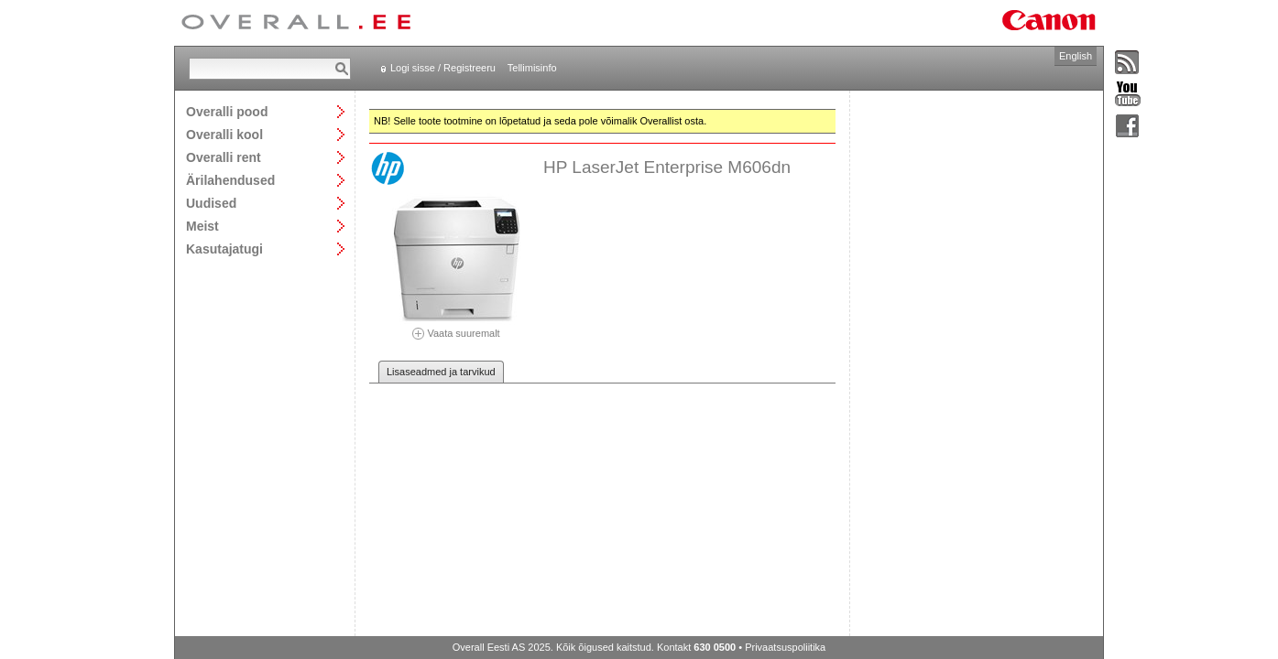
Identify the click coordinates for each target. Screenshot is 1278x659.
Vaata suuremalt (456, 327)
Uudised (211, 203)
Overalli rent (223, 157)
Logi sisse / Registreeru (443, 67)
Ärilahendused (230, 180)
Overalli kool (224, 134)
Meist (202, 225)
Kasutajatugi (224, 248)
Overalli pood (227, 111)
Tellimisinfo (532, 67)
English (1075, 55)
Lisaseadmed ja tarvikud (441, 371)
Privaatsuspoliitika (785, 647)
